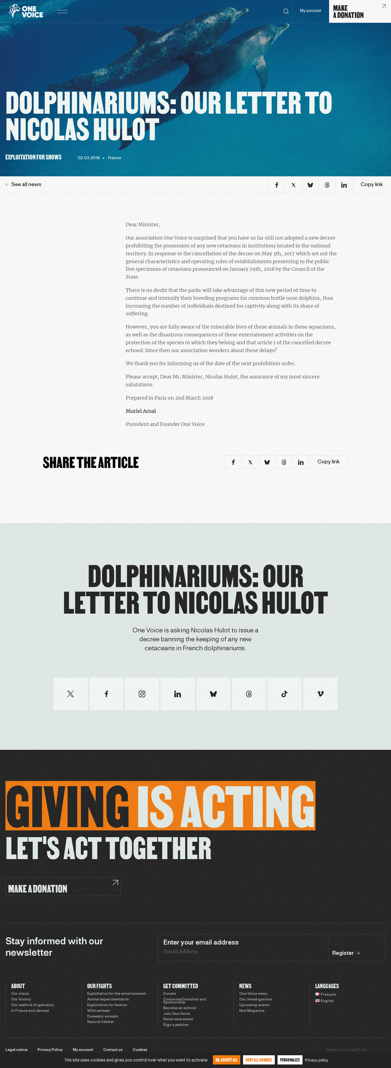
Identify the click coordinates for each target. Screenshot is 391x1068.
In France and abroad (30, 1011)
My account (310, 11)
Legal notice (16, 1050)
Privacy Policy (49, 1050)
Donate (169, 994)
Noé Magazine (251, 1011)
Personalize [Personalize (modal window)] (290, 1060)
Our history (21, 999)
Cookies (140, 1050)
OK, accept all (227, 1060)
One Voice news (253, 994)
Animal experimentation (108, 999)
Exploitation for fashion (107, 1005)
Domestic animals (102, 1016)
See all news (23, 184)
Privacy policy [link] (316, 1060)
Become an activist (179, 1008)
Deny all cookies (259, 1060)
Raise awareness (178, 1019)
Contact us (112, 1050)
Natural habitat (100, 1022)
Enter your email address (201, 943)
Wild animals (98, 1011)
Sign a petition (176, 1025)
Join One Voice (176, 1014)
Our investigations (255, 999)
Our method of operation (32, 1005)
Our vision (20, 994)
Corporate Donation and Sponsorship (184, 1001)
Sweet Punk (356, 1050)
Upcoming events (254, 1005)
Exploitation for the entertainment (116, 994)
